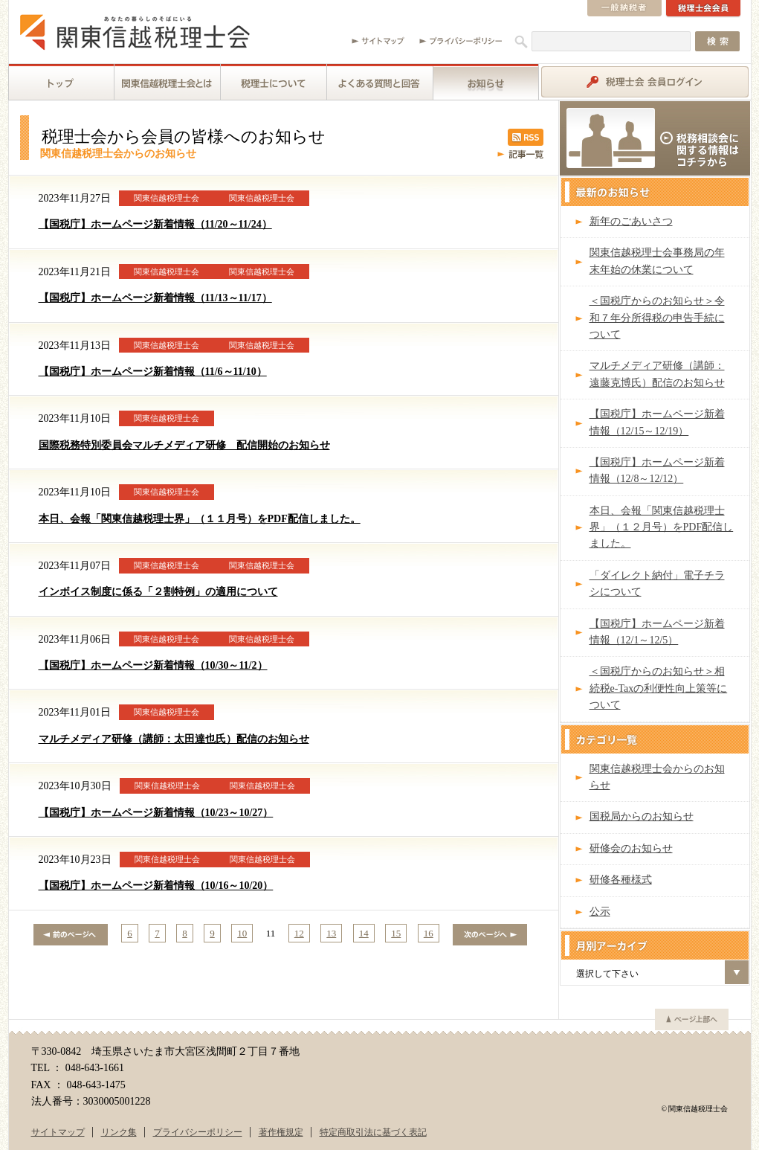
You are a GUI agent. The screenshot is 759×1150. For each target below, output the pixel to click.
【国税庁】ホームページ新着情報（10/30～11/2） (153, 665)
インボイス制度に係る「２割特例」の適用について (158, 591)
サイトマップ (58, 1132)
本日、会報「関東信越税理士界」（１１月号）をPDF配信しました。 (200, 518)
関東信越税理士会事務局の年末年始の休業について (657, 260)
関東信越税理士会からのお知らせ (657, 777)
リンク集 (119, 1132)
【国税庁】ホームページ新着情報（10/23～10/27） (156, 812)
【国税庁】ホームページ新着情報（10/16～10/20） (156, 885)
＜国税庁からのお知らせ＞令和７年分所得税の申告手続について (657, 317)
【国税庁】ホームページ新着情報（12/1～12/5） (657, 632)
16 (428, 933)
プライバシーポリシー (197, 1132)
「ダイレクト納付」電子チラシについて (657, 583)
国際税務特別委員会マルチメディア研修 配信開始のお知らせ (184, 445)
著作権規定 (281, 1132)
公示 (600, 911)
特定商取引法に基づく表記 (373, 1132)
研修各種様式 (621, 879)
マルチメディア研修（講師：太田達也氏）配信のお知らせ (174, 739)
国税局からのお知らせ (642, 816)
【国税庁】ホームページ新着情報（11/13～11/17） (155, 297)
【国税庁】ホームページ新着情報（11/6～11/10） (153, 371)
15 (396, 933)
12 (299, 933)
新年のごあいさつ (631, 221)
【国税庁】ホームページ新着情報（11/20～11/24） (155, 224)
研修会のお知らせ (631, 848)
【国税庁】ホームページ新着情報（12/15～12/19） (657, 422)
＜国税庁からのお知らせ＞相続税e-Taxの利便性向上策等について (659, 688)
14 (364, 933)
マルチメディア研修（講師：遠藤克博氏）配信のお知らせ (657, 374)
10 (242, 933)
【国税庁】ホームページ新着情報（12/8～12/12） (657, 470)
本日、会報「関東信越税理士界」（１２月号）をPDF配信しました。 (662, 527)
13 (331, 933)
